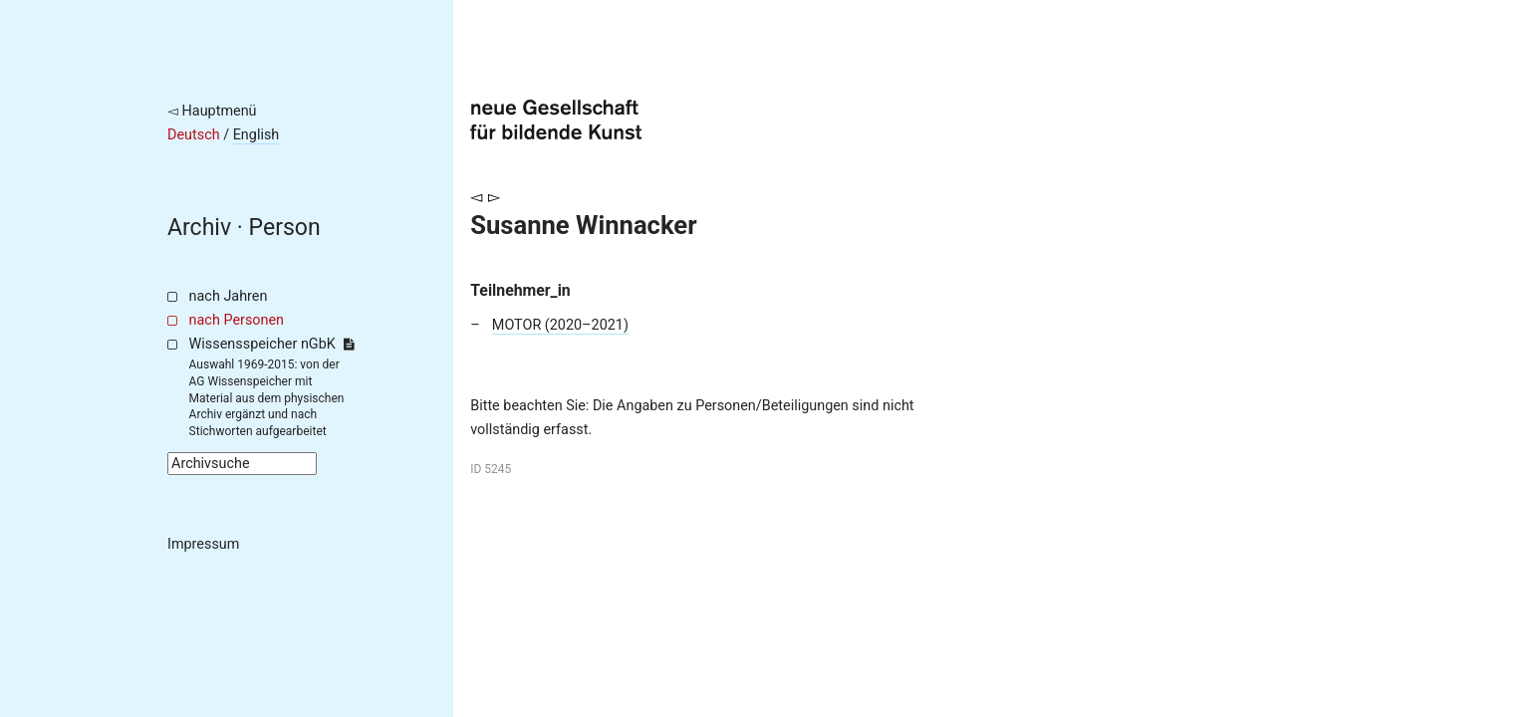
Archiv (199, 227)
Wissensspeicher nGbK (271, 344)
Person (285, 227)
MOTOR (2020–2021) (560, 325)
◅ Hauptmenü (212, 111)
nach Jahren (228, 296)
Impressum (203, 544)
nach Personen (236, 320)
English (256, 134)
